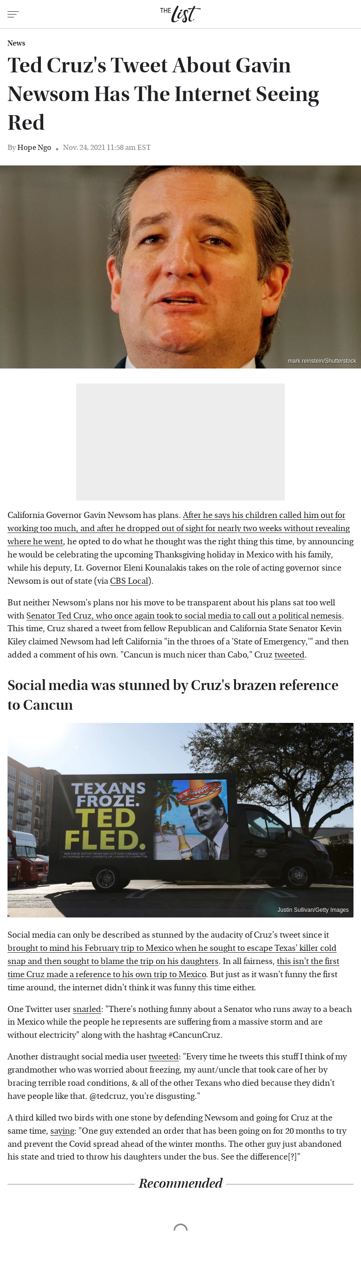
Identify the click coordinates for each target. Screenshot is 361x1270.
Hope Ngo (34, 147)
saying (62, 1131)
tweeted (290, 655)
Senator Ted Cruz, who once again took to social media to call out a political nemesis (184, 616)
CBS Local (129, 581)
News (16, 43)
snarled (87, 1009)
